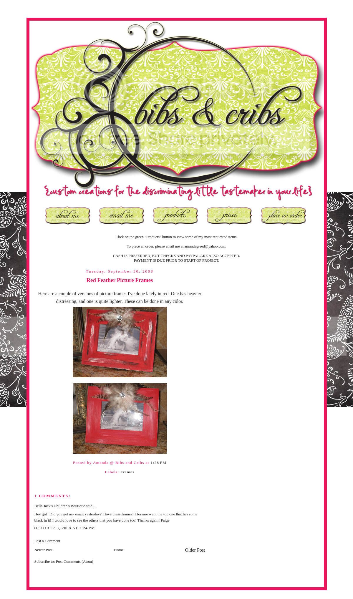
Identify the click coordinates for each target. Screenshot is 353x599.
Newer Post (43, 549)
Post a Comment (47, 541)
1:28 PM (158, 462)
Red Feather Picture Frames (120, 280)
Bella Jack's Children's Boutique (59, 506)
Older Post (195, 549)
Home (119, 549)
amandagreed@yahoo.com (205, 246)
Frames (127, 472)
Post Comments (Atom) (74, 561)
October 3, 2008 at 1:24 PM (64, 528)
